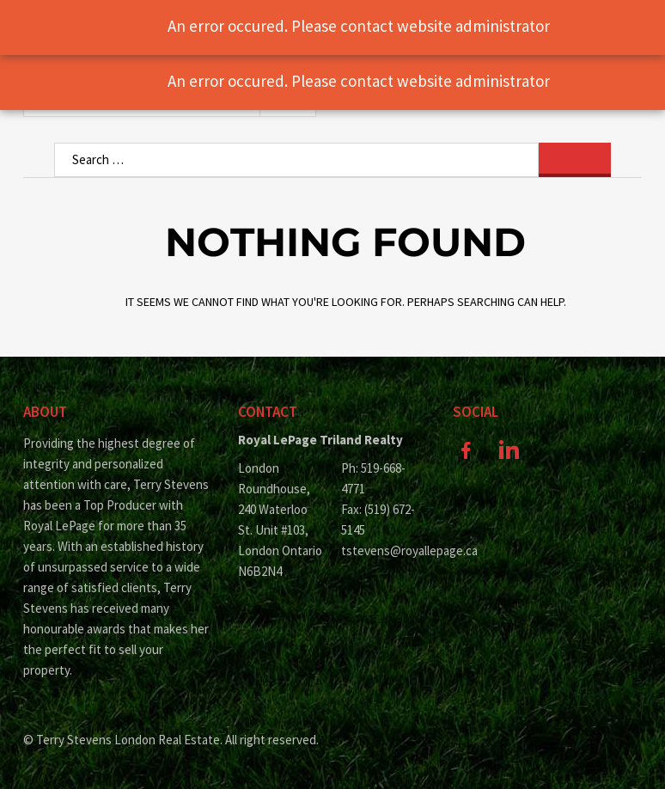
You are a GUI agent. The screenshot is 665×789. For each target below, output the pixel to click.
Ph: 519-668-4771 (373, 478)
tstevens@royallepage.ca (384, 550)
